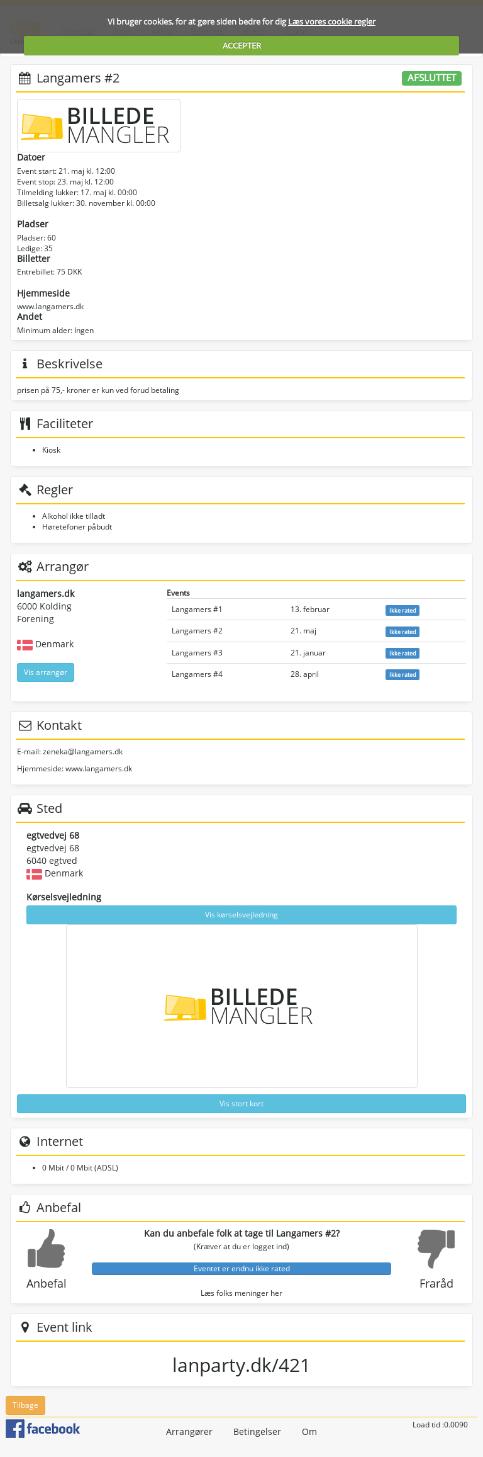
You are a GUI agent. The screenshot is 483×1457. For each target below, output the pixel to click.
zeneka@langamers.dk (83, 751)
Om (309, 1431)
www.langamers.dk (50, 306)
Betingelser (257, 1431)
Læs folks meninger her (241, 1293)
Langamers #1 (197, 609)
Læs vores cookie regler (331, 21)
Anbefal (46, 1283)
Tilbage (25, 1405)
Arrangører (189, 1431)
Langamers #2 (197, 630)
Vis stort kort (241, 1103)
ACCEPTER (242, 45)
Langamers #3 (197, 652)
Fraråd (436, 1283)
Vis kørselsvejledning (241, 914)
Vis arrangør (45, 672)
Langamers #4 (197, 674)
